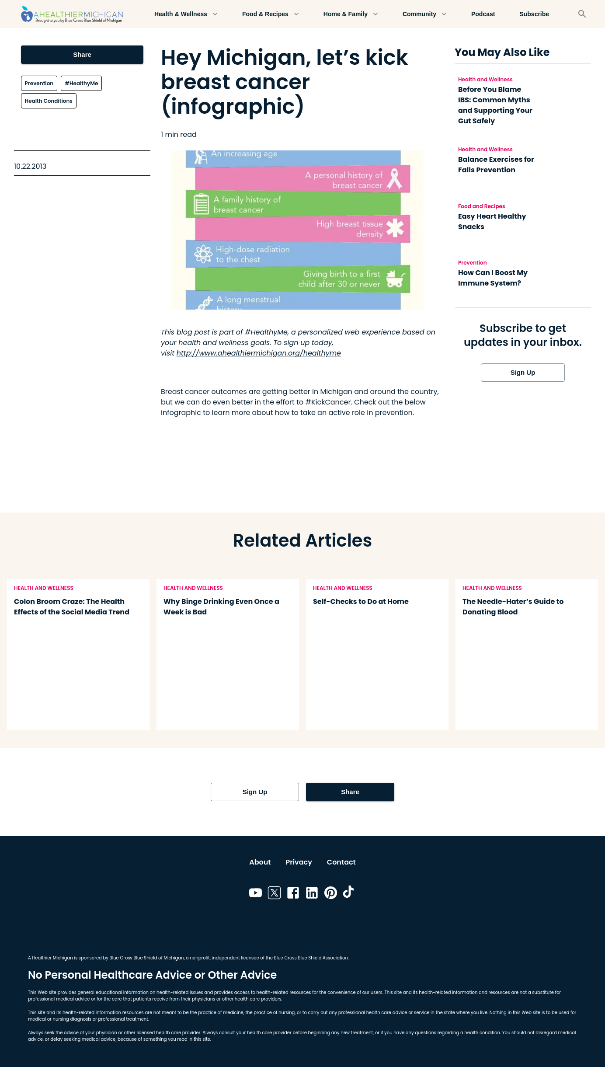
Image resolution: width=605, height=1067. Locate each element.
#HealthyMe (81, 83)
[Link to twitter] (274, 894)
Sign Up (522, 372)
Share (82, 54)
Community (424, 14)
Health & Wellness (186, 14)
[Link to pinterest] (330, 894)
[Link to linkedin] (312, 894)
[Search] (582, 14)
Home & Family (351, 14)
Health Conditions (49, 101)
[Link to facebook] (293, 894)
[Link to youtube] (255, 894)
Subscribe (534, 14)
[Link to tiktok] (349, 894)
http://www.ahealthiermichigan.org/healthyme (259, 353)
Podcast (483, 14)
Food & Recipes (270, 14)
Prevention (39, 83)
